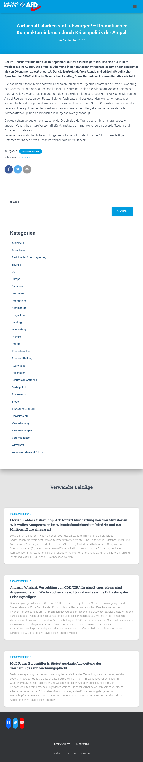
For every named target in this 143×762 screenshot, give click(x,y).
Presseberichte (21, 351)
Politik (16, 343)
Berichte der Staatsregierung (29, 257)
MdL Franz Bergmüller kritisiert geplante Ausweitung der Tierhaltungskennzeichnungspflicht (55, 665)
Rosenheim (18, 372)
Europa (16, 279)
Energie (16, 264)
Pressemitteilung (30, 151)
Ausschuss (18, 250)
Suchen (14, 202)
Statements (19, 394)
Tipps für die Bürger (23, 408)
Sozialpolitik (19, 387)
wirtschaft (27, 157)
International (19, 300)
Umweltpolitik (20, 416)
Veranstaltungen (22, 430)
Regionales (18, 365)
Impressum (82, 744)
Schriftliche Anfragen (24, 379)
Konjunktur (18, 315)
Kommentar (19, 307)
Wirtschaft (18, 445)
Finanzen (17, 286)
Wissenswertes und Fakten (28, 452)
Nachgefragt (19, 329)
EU (13, 271)
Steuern (16, 401)
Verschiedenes (21, 437)
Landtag (17, 322)
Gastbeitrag (19, 293)
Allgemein (18, 242)
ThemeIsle (85, 753)
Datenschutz (62, 744)
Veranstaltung (20, 423)
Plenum (16, 336)
